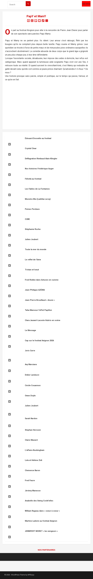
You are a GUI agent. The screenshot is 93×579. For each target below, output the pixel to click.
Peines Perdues (32, 209)
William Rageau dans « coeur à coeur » (42, 511)
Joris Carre (30, 351)
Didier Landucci (32, 375)
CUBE (27, 219)
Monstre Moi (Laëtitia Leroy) (38, 199)
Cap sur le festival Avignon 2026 (39, 340)
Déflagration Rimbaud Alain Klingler (41, 159)
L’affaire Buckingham (34, 450)
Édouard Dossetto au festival (38, 138)
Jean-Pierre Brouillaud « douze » (40, 300)
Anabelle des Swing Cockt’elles (39, 501)
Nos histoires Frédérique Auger (39, 169)
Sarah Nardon (31, 418)
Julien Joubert (31, 239)
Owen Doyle (30, 396)
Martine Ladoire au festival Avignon (41, 521)
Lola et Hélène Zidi (33, 460)
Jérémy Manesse (33, 491)
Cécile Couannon (33, 385)
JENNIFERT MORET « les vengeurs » (41, 531)
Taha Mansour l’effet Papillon (38, 310)
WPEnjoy (31, 575)
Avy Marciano (31, 364)
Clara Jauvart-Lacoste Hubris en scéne (42, 320)
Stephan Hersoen (33, 430)
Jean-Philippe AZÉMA (35, 290)
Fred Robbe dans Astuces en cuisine (41, 280)
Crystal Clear (31, 148)
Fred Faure (30, 480)
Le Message (30, 330)
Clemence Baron (32, 470)
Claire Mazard (31, 440)
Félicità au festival (33, 179)
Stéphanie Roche (33, 229)
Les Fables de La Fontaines (37, 189)
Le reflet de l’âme (33, 260)
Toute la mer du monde (35, 249)
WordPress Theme (18, 575)
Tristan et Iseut (32, 270)
